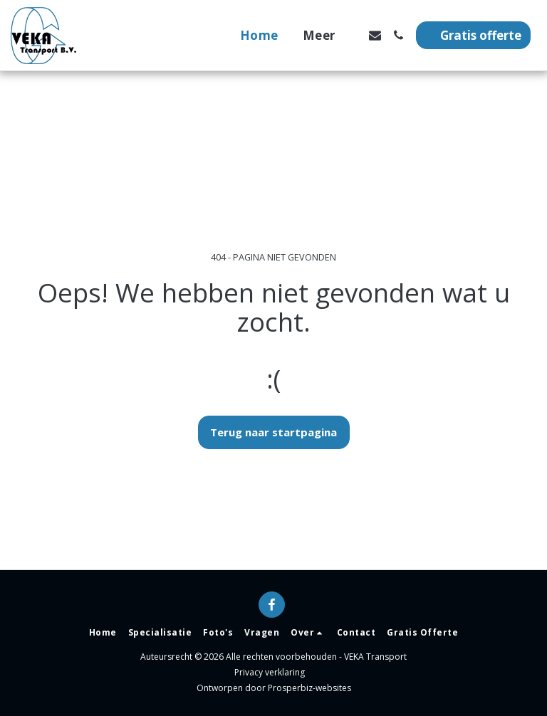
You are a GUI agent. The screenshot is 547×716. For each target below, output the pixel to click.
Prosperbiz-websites (309, 688)
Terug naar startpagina (273, 432)
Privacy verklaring (269, 672)
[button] (375, 35)
